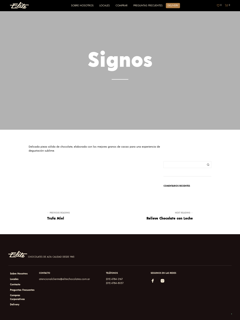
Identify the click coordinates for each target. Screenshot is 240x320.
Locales (104, 5)
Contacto (15, 284)
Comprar (122, 5)
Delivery (173, 5)
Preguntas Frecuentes (147, 5)
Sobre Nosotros (82, 5)
